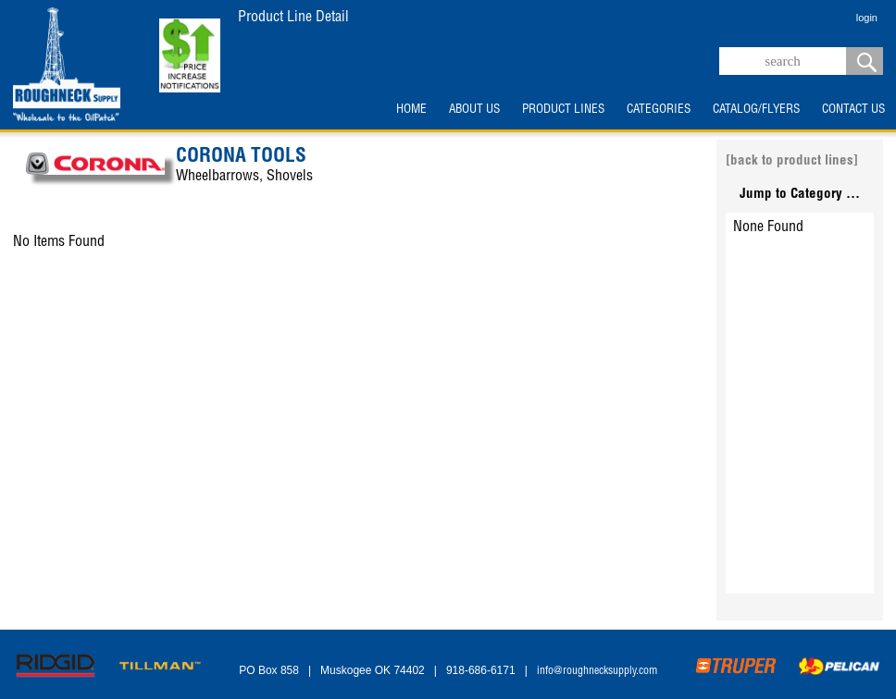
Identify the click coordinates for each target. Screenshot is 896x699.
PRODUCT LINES (563, 110)
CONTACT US (853, 110)
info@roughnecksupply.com (597, 671)
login (866, 17)
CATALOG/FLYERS (756, 110)
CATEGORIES (659, 110)
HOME (411, 110)
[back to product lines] (792, 161)
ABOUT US (474, 110)
